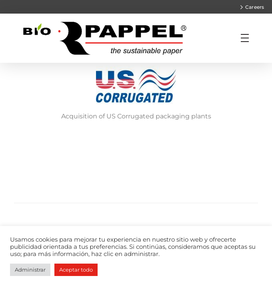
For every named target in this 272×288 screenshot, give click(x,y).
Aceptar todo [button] (76, 269)
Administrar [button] (30, 269)
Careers (254, 7)
